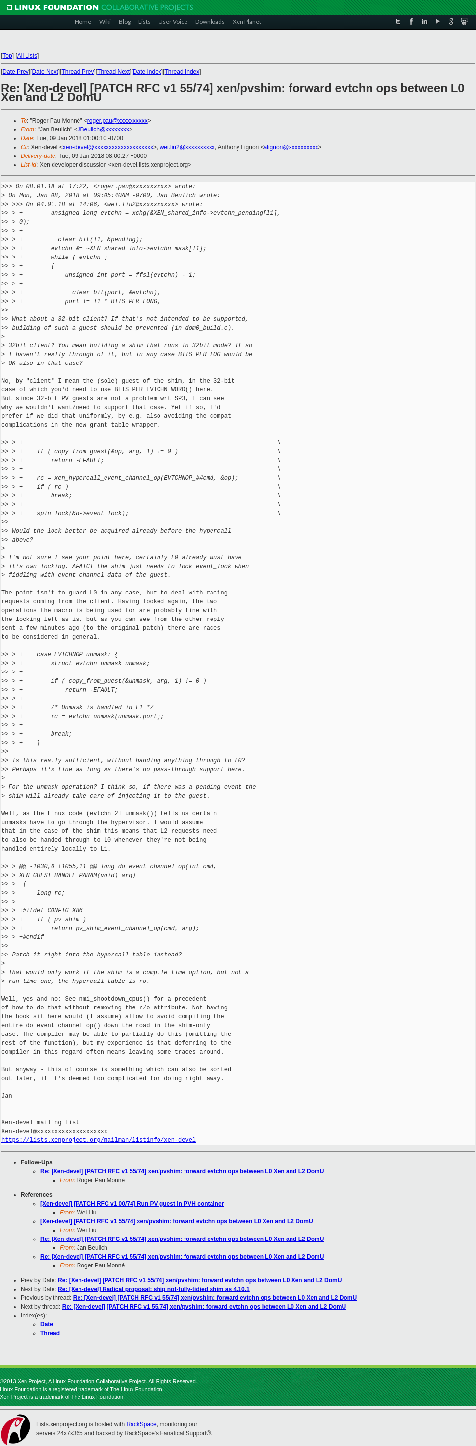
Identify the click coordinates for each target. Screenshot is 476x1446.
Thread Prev (77, 71)
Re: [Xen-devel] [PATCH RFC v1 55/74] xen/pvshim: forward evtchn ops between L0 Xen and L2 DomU (182, 1171)
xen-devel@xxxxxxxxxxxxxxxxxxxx (108, 147)
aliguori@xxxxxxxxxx (291, 147)
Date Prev (15, 71)
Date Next (45, 71)
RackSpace (141, 1424)
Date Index (147, 71)
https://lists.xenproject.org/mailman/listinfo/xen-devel (98, 1140)
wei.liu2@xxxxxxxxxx (187, 147)
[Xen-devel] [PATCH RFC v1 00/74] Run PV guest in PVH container (132, 1203)
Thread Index (182, 71)
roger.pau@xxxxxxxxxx (117, 120)
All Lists (27, 55)
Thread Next (113, 71)
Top (7, 55)
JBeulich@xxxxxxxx (104, 129)
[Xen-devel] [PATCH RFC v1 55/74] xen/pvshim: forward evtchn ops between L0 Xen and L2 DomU (176, 1221)
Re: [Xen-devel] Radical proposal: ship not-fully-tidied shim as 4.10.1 (154, 1289)
